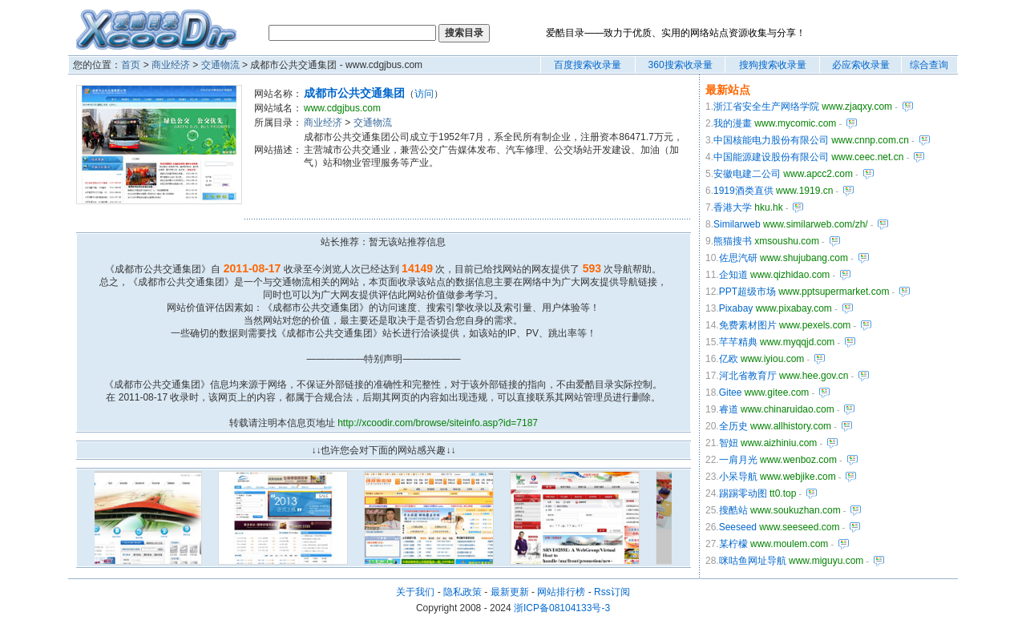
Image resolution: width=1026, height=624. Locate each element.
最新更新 (510, 592)
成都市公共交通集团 (354, 93)
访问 (424, 93)
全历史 (733, 426)
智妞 (728, 443)
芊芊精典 (738, 342)
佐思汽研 (738, 258)
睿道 (728, 409)
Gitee (730, 392)
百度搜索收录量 (587, 64)
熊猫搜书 (732, 241)
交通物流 (220, 64)
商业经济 (170, 64)
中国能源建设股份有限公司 (771, 157)
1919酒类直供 (743, 190)
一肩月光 (738, 459)
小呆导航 (738, 476)
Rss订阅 (612, 592)
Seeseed (738, 527)
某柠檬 (733, 544)
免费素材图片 (748, 325)
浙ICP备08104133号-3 (562, 608)
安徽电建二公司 (747, 173)
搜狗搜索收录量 (772, 64)
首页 (130, 64)
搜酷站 (733, 510)
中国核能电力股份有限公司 (771, 140)
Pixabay (736, 308)
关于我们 (415, 592)
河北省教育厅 (748, 375)
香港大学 (732, 207)
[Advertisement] (457, 194)
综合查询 (929, 64)
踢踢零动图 (743, 493)
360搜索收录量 (680, 64)
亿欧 (728, 358)
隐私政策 (462, 592)
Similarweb (737, 224)
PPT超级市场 (747, 291)
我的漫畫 (732, 123)
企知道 (733, 274)
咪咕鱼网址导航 (752, 560)
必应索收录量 (861, 64)
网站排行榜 (561, 592)
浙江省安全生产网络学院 (766, 106)
